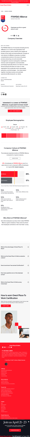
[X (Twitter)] (7, 347)
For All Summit (3, 374)
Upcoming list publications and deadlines (8, 383)
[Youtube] (11, 347)
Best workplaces (4, 379)
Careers (20, 352)
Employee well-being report (5, 416)
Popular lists (3, 387)
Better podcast (3, 404)
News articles (3, 407)
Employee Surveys (4, 373)
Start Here (6, 305)
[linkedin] (3, 347)
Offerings (3, 368)
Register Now (15, 430)
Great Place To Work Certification (6, 370)
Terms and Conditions (5, 352)
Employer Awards (4, 371)
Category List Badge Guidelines (19, 354)
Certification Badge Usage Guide (14, 353)
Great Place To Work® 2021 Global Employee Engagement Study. (16, 185)
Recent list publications (5, 382)
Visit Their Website (15, 110)
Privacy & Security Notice (14, 352)
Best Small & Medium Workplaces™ (6, 391)
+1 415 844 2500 (7, 351)
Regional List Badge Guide (9, 354)
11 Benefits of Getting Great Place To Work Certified (9, 418)
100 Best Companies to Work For (7, 388)
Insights (2, 401)
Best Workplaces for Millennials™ (6, 395)
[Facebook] (5, 347)
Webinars (2, 410)
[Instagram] (9, 347)
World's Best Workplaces (5, 394)
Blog (2, 403)
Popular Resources (5, 415)
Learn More (15, 158)
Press (7, 353)
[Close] (28, 422)
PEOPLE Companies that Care (6, 390)
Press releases (3, 408)
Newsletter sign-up (4, 411)
